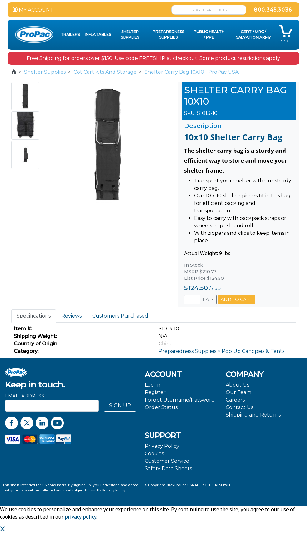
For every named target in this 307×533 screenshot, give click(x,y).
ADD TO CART (236, 299)
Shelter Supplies (45, 72)
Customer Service (167, 461)
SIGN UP (120, 405)
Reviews (71, 316)
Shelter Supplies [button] (130, 34)
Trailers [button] (70, 34)
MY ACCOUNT (33, 10)
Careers (235, 400)
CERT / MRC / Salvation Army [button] (253, 34)
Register (155, 392)
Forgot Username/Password (180, 400)
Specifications (34, 316)
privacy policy (80, 516)
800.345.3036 (273, 10)
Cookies (154, 454)
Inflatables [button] (98, 34)
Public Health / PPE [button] (209, 34)
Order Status (161, 407)
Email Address (24, 396)
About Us (237, 385)
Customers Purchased (120, 316)
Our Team (238, 392)
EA (206, 299)
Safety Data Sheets (168, 468)
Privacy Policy (162, 446)
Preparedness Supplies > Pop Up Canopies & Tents (221, 351)
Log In (152, 385)
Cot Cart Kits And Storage (105, 72)
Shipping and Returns (253, 415)
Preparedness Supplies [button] (168, 34)
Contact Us (239, 407)
